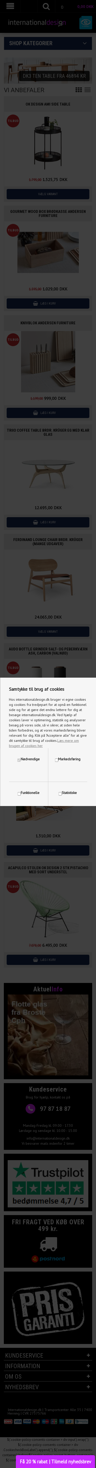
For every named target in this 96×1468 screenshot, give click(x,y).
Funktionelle (30, 792)
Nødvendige (30, 759)
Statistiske (69, 792)
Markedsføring (69, 759)
